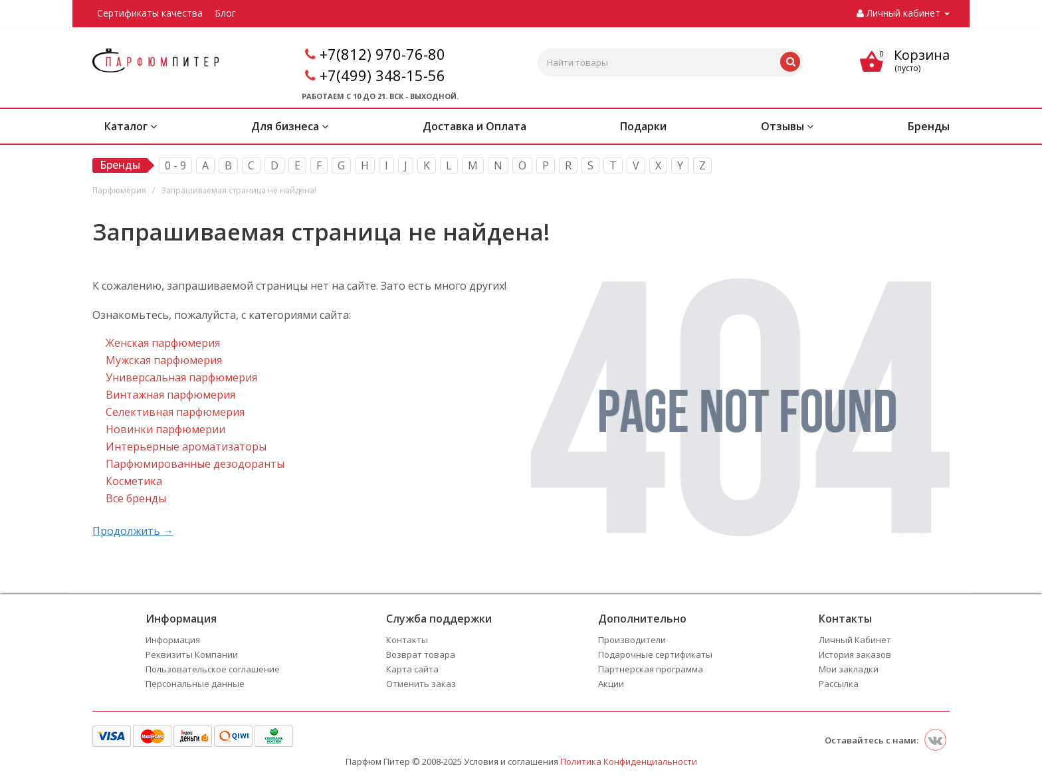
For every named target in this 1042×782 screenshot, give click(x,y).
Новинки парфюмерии (165, 429)
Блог (225, 13)
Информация (173, 640)
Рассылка (839, 684)
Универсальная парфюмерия (181, 377)
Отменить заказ (421, 684)
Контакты (407, 640)
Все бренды (136, 498)
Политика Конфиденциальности (628, 761)
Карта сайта (412, 669)
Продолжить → (132, 531)
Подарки (643, 126)
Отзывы (787, 126)
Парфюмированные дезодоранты (195, 463)
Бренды (929, 126)
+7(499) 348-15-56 (382, 75)
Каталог (130, 126)
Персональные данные (195, 684)
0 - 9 (175, 165)
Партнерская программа (650, 669)
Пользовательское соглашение (213, 669)
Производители (632, 640)
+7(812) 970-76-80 (382, 54)
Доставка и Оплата (474, 126)
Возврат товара (420, 654)
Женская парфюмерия (163, 343)
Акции (611, 684)
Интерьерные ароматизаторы (186, 446)
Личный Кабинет (855, 640)
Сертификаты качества (150, 13)
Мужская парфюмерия (164, 360)
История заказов (855, 654)
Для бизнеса (289, 126)
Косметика (134, 481)
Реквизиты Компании (192, 654)
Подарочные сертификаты (655, 654)
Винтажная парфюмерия (170, 394)
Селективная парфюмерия (175, 412)
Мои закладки (849, 669)
